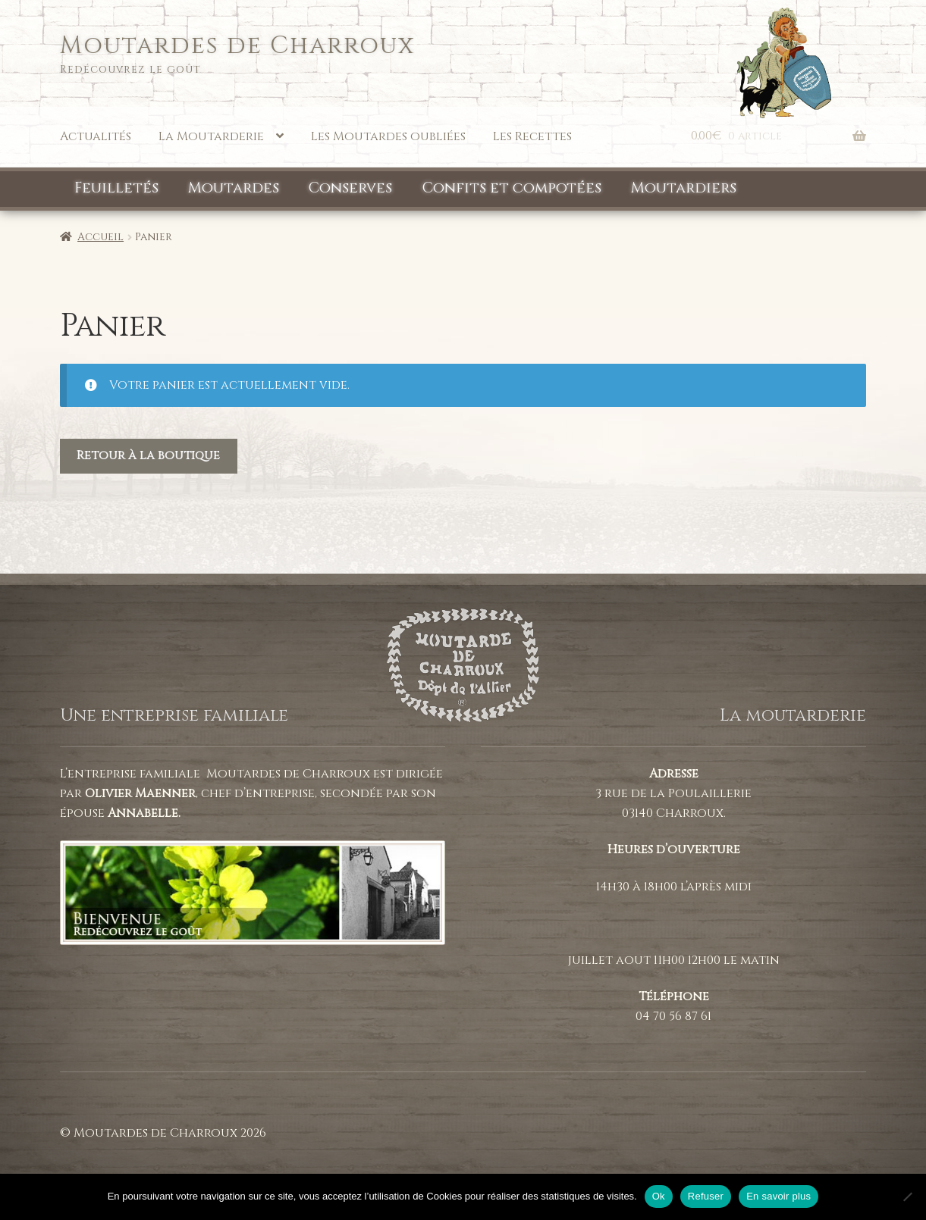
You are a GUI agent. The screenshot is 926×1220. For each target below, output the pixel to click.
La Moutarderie (211, 136)
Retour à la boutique (148, 455)
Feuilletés (116, 188)
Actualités (95, 136)
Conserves (350, 188)
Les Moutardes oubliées (388, 136)
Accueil (100, 237)
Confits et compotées (511, 188)
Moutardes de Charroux (237, 46)
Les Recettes (532, 136)
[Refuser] (907, 1196)
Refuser (706, 1196)
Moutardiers (683, 188)
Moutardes (233, 188)
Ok (658, 1196)
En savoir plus (778, 1196)
